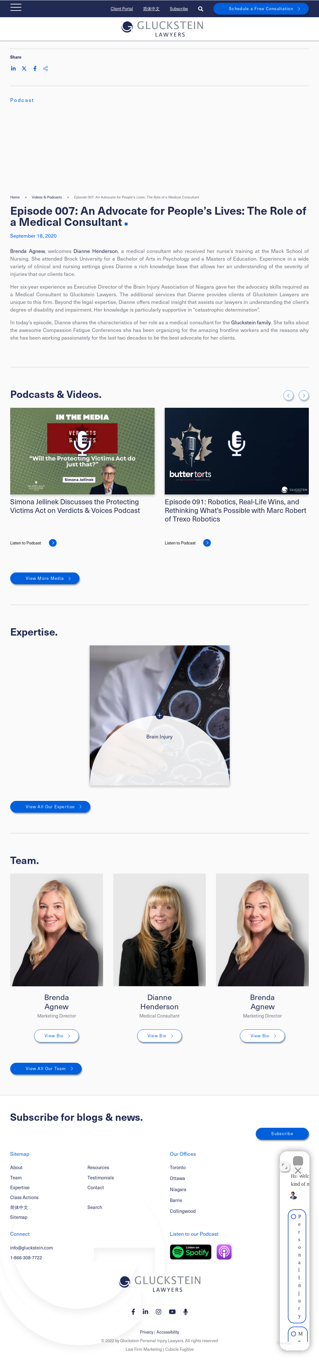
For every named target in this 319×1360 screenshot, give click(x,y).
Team (16, 1177)
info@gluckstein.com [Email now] (31, 1247)
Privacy (146, 1332)
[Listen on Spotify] (191, 1252)
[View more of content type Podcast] (22, 100)
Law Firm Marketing (144, 1349)
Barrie (176, 1200)
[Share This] (45, 68)
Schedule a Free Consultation (261, 8)
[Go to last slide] (288, 395)
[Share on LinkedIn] (13, 68)
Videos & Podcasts (47, 197)
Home (15, 197)
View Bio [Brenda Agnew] (54, 1036)
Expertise (20, 1187)
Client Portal (122, 8)
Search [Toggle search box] (94, 1207)
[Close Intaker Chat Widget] (298, 1156)
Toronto (178, 1167)
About (16, 1167)
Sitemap (18, 1217)
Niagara (178, 1189)
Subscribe (179, 8)
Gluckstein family (251, 322)
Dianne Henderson (95, 251)
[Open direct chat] (285, 1161)
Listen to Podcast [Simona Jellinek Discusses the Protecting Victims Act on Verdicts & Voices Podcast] (25, 543)
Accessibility (167, 1332)
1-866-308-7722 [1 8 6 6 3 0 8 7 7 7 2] (26, 1257)
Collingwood (183, 1211)
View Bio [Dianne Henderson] (157, 1036)
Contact (95, 1187)
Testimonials (100, 1177)
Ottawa (177, 1178)
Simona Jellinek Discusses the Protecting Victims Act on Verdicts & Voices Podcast (75, 506)
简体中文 (151, 8)
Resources (98, 1167)
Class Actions (24, 1197)
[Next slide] (304, 395)
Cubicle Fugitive (179, 1349)
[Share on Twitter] (24, 68)
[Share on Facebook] (35, 68)
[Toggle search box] (200, 8)
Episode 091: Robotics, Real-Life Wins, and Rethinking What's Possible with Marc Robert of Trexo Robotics (235, 510)
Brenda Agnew (27, 251)
